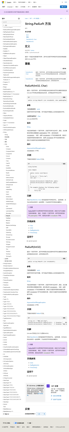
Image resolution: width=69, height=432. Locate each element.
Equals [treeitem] (7, 173)
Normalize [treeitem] (8, 213)
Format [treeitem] (8, 175)
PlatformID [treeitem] (6, 75)
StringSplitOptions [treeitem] (8, 270)
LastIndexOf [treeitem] (9, 208)
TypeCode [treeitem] (5, 325)
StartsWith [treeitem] (8, 230)
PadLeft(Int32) (30, 41)
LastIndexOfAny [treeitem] (10, 211)
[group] (47, 100)
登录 (66, 2)
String (28, 127)
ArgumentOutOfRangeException (36, 148)
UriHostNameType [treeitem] (8, 368)
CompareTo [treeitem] (9, 153)
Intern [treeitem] (7, 194)
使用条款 (46, 427)
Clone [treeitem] (7, 146)
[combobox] (11, 22)
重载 (27, 37)
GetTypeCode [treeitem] (9, 184)
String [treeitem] (6, 134)
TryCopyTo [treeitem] (8, 256)
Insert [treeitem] (7, 192)
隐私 (28, 427)
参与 (23, 427)
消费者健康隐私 (36, 427)
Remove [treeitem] (8, 220)
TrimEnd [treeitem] (8, 251)
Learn (26, 18)
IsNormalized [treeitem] (9, 199)
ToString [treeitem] (8, 242)
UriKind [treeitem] (5, 371)
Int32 (38, 109)
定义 (27, 35)
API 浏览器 (36, 18)
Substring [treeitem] (8, 232)
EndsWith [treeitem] (8, 168)
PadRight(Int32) (34, 230)
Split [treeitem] (7, 227)
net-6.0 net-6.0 (32, 241)
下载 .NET (63, 7)
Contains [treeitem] (8, 158)
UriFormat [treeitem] (5, 363)
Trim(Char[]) (33, 232)
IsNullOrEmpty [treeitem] (9, 201)
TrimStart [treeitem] (8, 254)
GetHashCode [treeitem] (9, 180)
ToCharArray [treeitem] (9, 235)
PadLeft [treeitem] (8, 216)
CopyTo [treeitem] (8, 163)
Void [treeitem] (4, 406)
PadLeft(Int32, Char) (31, 39)
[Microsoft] (3, 2)
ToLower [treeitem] (8, 237)
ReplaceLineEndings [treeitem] (11, 225)
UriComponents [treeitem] (7, 359)
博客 (18, 427)
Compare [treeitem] (8, 149)
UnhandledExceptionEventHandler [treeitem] (12, 351)
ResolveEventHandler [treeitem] (8, 101)
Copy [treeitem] (7, 161)
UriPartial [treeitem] (5, 375)
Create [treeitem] (7, 165)
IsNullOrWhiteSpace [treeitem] (11, 204)
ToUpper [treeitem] (8, 244)
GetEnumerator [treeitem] (10, 177)
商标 (51, 427)
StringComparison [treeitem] (8, 266)
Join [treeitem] (7, 206)
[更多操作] (65, 18)
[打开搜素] (62, 2)
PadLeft (39, 159)
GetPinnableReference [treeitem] (11, 182)
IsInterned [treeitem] (8, 196)
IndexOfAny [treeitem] (9, 189)
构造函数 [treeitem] (7, 137)
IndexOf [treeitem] (8, 187)
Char (39, 116)
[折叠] (19, 18)
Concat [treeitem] (8, 156)
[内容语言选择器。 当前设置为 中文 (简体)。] (6, 423)
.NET (31, 18)
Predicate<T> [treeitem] (6, 79)
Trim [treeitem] (7, 249)
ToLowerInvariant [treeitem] (10, 239)
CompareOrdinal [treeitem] (10, 151)
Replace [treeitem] (8, 223)
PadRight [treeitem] (8, 218)
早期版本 (12, 427)
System (32, 50)
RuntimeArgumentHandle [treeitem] (9, 103)
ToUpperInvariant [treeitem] (10, 246)
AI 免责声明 (5, 427)
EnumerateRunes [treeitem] (10, 170)
